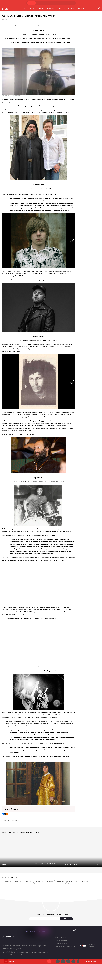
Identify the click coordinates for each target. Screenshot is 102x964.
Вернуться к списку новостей (11, 820)
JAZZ (50, 3)
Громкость (42, 962)
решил (32, 194)
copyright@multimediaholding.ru (16, 954)
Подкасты (62, 8)
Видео (41, 8)
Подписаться (66, 918)
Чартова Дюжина (51, 8)
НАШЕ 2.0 (58, 961)
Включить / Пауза (6, 961)
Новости (23, 8)
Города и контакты (60, 937)
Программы (32, 8)
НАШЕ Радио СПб (63, 961)
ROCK (41, 3)
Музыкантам (71, 8)
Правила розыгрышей (61, 940)
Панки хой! (79, 961)
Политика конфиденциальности (65, 946)
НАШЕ (31, 3)
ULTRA (59, 3)
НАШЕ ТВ (70, 3)
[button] (72, 241)
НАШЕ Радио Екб (68, 961)
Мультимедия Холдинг (8, 937)
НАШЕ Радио (49, 961)
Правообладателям (61, 943)
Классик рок (73, 961)
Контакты (81, 8)
